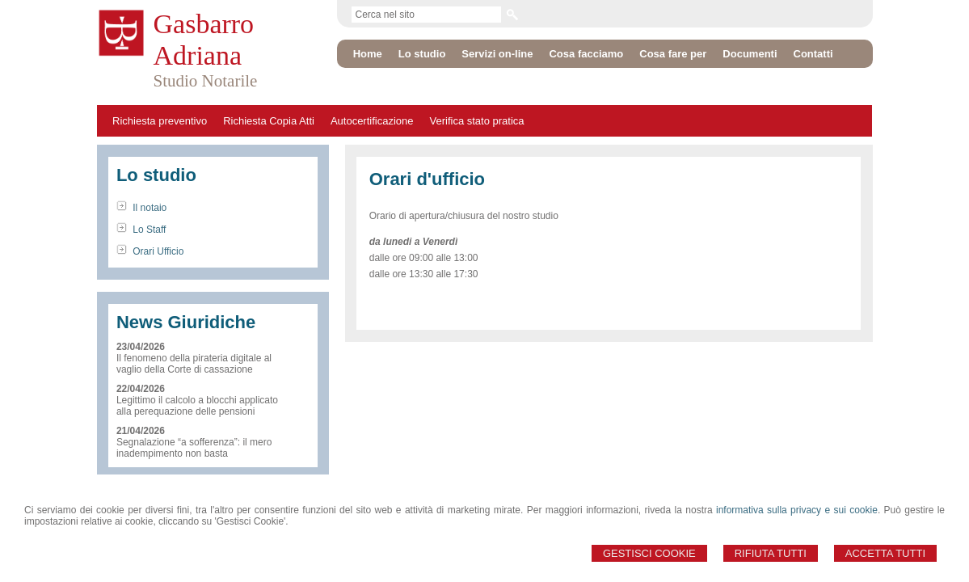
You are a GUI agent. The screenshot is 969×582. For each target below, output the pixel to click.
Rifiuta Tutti (771, 553)
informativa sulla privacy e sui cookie (797, 510)
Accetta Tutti (885, 553)
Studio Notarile (206, 81)
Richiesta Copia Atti (268, 121)
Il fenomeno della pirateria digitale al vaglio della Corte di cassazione (194, 363)
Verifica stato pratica (477, 121)
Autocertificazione (372, 121)
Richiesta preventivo (159, 121)
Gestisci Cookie (649, 553)
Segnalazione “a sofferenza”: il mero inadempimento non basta (194, 447)
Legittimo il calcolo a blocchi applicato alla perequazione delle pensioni (197, 405)
